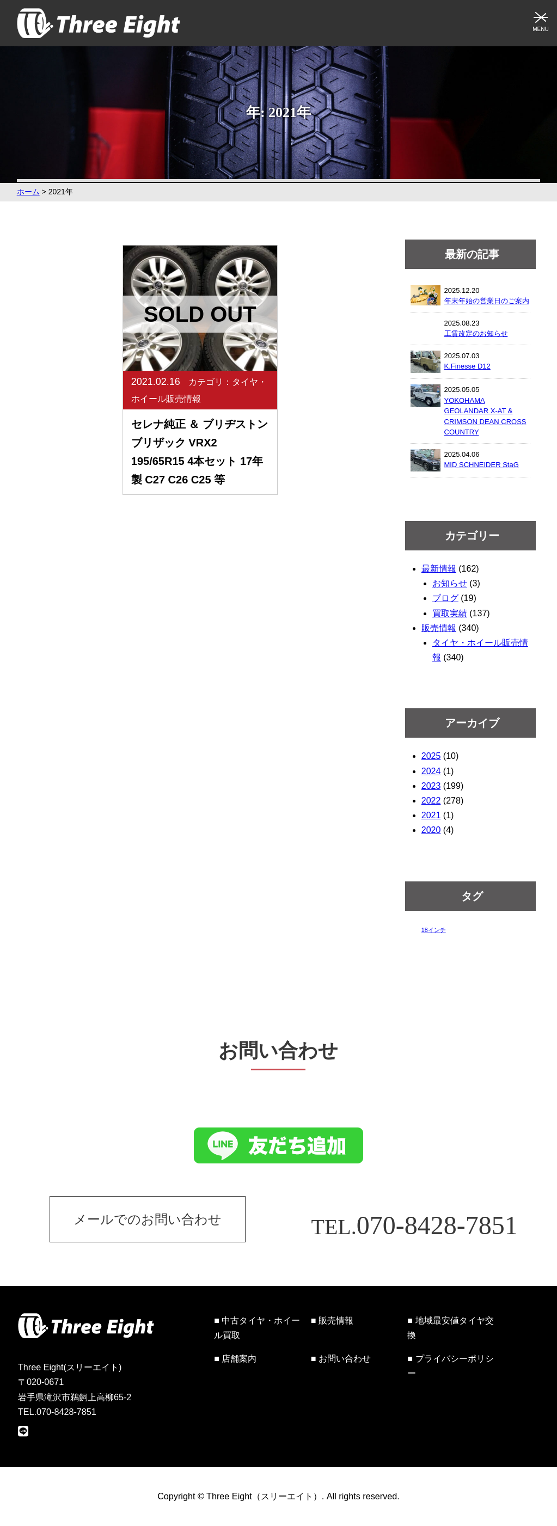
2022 (431, 800)
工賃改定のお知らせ (476, 333)
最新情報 (438, 568)
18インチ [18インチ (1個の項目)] (433, 930)
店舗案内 (239, 1358)
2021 (431, 815)
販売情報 (438, 628)
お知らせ (449, 583)
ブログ (445, 598)
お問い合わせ (345, 1358)
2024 (431, 771)
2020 (431, 830)
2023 (431, 785)
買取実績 (449, 613)
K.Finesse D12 (467, 366)
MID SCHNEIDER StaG (481, 465)
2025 (431, 756)
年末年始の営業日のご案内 (486, 301)
